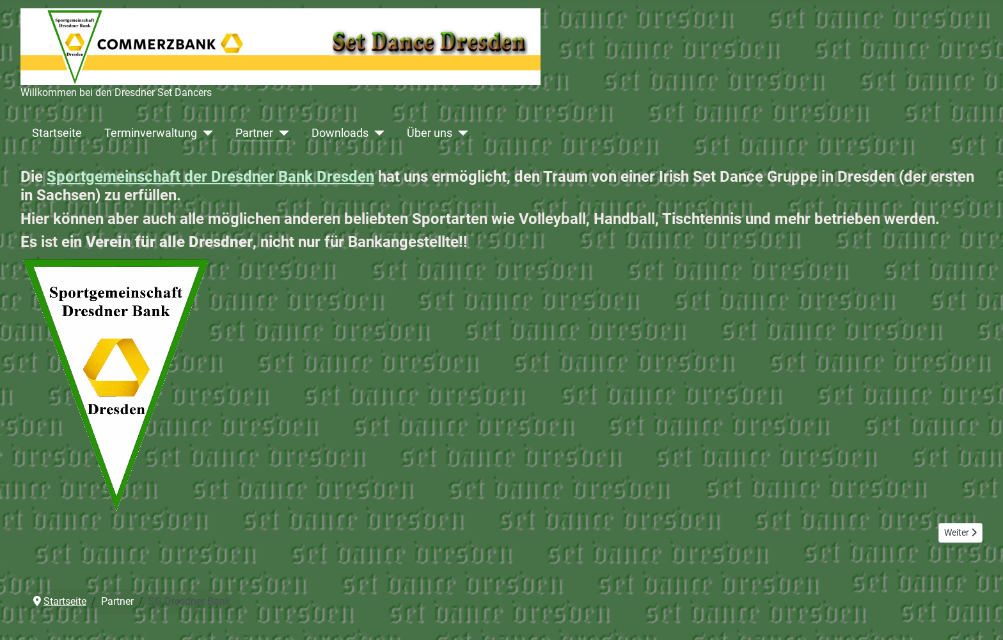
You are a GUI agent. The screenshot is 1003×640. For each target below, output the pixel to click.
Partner (254, 133)
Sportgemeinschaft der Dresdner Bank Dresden (210, 177)
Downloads (340, 133)
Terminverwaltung (150, 133)
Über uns (429, 133)
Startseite (57, 133)
